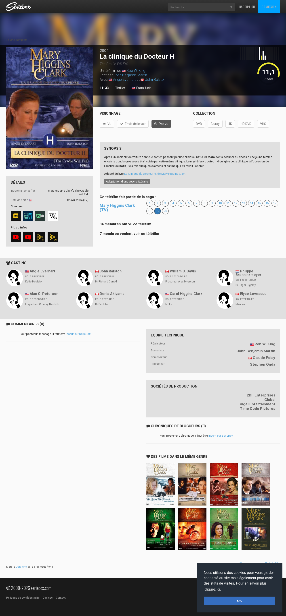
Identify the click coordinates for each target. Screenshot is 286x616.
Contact (61, 597)
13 (243, 203)
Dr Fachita (101, 304)
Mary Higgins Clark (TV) (117, 207)
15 (259, 203)
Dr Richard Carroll (106, 281)
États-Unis (141, 88)
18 (149, 211)
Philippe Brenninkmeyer (248, 273)
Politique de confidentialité (23, 597)
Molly (168, 304)
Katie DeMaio (33, 281)
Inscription (246, 6)
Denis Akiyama (112, 294)
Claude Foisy (264, 357)
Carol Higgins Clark (186, 294)
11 (227, 203)
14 (251, 203)
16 (267, 203)
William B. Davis (183, 271)
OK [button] (239, 601)
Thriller (120, 88)
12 (235, 203)
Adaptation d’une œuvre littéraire (127, 181)
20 (165, 211)
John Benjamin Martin (130, 75)
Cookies (48, 597)
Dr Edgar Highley (246, 285)
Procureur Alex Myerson (180, 281)
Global (269, 399)
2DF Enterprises (261, 395)
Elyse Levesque (253, 294)
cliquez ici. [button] (212, 589)
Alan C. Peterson (44, 294)
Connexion (269, 6)
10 (220, 203)
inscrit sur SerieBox (78, 334)
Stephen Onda (262, 364)
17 (274, 203)
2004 (104, 50)
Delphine (21, 566)
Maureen (241, 304)
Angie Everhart (124, 79)
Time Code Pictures (257, 408)
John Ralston (155, 79)
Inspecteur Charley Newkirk (42, 304)
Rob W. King (135, 70)
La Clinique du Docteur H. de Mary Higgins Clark (154, 173)
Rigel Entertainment (257, 404)
